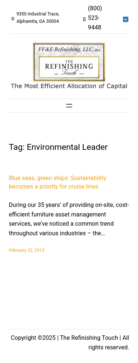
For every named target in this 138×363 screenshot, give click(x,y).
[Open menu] (69, 105)
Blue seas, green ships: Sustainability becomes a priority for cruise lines (57, 182)
